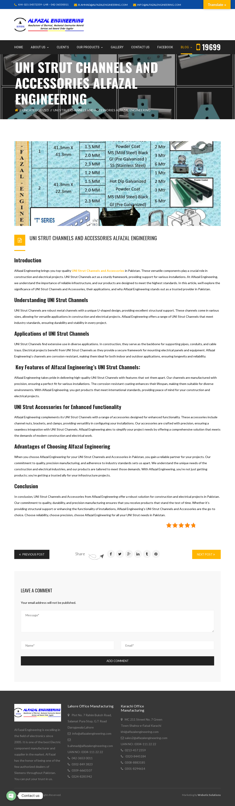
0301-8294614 (135, 768)
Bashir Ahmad (40, 244)
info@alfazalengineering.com (159, 4)
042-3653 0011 (82, 758)
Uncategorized (35, 110)
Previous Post (32, 554)
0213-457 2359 (135, 750)
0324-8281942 (82, 776)
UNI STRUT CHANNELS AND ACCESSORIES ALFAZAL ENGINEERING (93, 238)
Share (80, 553)
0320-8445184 (135, 756)
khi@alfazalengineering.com (140, 732)
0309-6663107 (82, 770)
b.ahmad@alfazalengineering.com (103, 4)
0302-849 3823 (82, 764)
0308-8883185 (135, 762)
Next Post (206, 554)
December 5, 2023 (69, 244)
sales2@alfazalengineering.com (146, 738)
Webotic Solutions (209, 795)
